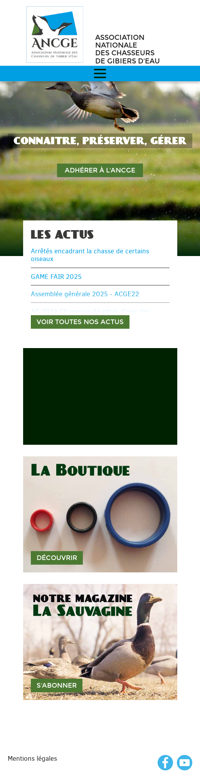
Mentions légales (32, 758)
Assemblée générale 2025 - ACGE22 (85, 294)
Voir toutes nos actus (80, 322)
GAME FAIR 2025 (56, 276)
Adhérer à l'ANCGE (100, 170)
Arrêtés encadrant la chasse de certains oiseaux (90, 255)
